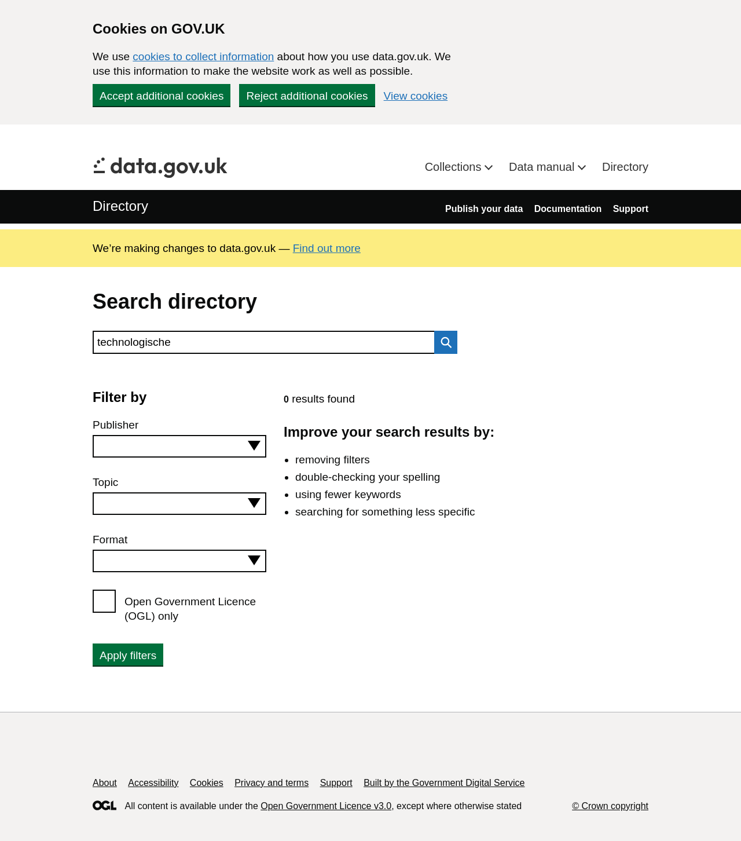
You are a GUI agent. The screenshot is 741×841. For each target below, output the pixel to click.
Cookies (206, 783)
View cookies (416, 95)
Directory (625, 166)
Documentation (567, 209)
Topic (105, 482)
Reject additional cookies (307, 96)
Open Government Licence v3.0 (326, 806)
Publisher (115, 425)
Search (443, 342)
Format (110, 539)
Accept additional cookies (161, 96)
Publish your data (484, 209)
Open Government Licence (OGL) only (190, 608)
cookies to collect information (203, 56)
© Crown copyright (610, 806)
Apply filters (128, 655)
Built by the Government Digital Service (444, 783)
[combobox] (179, 446)
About (105, 783)
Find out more (327, 248)
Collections (455, 166)
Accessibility (153, 783)
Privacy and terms (271, 783)
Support (630, 209)
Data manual (543, 166)
